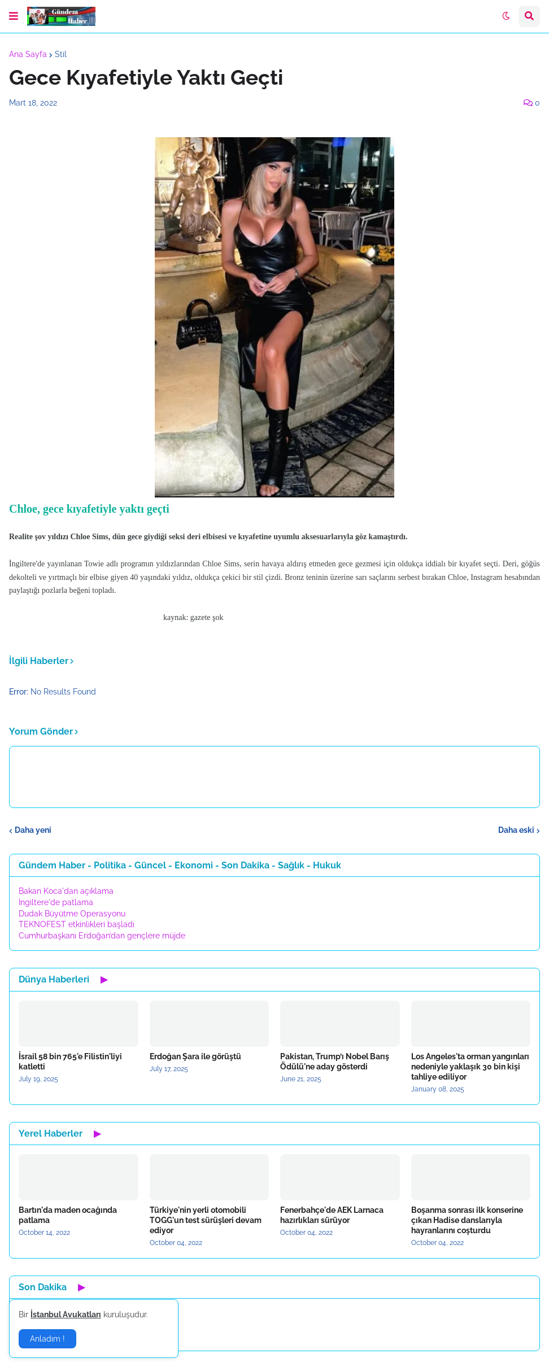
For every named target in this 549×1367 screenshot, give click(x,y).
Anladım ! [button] (47, 1338)
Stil (61, 54)
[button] (13, 16)
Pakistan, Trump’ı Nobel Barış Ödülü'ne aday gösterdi (334, 1061)
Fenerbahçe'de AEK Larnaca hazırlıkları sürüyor (332, 1215)
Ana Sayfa (28, 54)
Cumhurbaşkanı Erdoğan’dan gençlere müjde (102, 935)
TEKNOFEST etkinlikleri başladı (76, 924)
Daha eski (516, 830)
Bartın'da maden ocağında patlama (68, 1215)
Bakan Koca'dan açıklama (66, 891)
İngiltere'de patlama (56, 902)
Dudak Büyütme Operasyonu (72, 913)
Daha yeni (33, 830)
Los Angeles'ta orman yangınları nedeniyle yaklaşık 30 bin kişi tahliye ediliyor (470, 1066)
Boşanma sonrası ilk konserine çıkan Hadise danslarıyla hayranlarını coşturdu (467, 1220)
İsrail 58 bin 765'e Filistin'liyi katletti (70, 1061)
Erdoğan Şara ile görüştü (195, 1056)
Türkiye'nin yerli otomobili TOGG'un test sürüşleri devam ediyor (206, 1220)
